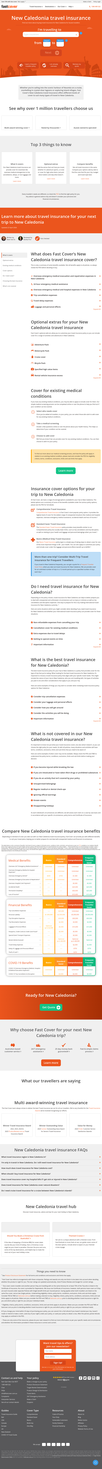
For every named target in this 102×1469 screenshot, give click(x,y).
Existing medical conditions (12, 265)
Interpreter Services (8, 1399)
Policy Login (97, 1)
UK (2, 1429)
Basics (29, 1420)
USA (2, 1420)
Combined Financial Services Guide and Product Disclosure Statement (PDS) (71, 1455)
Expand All (97, 309)
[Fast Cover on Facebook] (80, 1378)
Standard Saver (32, 1417)
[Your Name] (58, 1351)
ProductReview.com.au (16, 1131)
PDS (80, 845)
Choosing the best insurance (12, 281)
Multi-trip (30, 1423)
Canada (4, 1423)
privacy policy (51, 1367)
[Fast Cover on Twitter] (85, 1378)
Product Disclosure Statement (15, 1275)
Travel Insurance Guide (9, 1414)
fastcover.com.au (24, 1296)
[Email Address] (58, 1357)
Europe (3, 1426)
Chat (3, 1387)
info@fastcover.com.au (9, 1393)
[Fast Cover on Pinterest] (89, 1378)
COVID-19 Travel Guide (9, 1435)
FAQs (3, 1390)
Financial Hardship (58, 1426)
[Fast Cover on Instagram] (93, 1378)
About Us (81, 1414)
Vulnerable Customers (60, 1420)
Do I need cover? (8, 276)
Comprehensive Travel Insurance (47, 512)
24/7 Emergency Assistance (36, 1396)
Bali (2, 1417)
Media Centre (82, 1420)
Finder (80, 1129)
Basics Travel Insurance (47, 542)
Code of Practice (58, 1414)
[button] (95, 1462)
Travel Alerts (31, 1393)
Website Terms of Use (85, 1429)
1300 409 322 (6, 1384)
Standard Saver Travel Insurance (50, 527)
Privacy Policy (82, 1426)
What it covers (8, 255)
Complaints (5, 1396)
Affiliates (81, 1423)
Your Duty (55, 1417)
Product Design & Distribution (37, 1390)
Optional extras (8, 260)
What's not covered (9, 286)
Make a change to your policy (37, 1381)
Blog (79, 1417)
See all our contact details (10, 1402)
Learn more (17, 181)
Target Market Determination (37, 1387)
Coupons (30, 1402)
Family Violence (57, 1423)
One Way (30, 1426)
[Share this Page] (98, 1378)
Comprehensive (32, 1414)
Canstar (44, 1129)
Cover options (7, 271)
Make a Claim (87, 1)
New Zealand (5, 1432)
